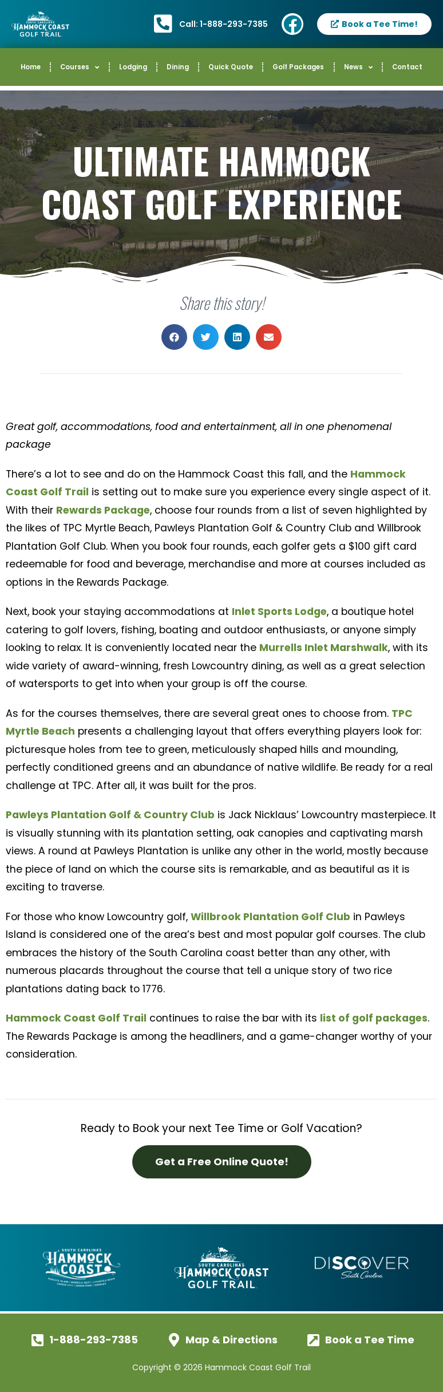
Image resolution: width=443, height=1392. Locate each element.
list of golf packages (374, 1018)
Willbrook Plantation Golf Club (270, 917)
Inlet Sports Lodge (279, 611)
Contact (407, 67)
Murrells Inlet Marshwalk (323, 647)
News (358, 67)
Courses (79, 67)
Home (31, 67)
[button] (174, 337)
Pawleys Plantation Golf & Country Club (110, 815)
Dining (178, 67)
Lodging (133, 67)
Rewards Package (103, 510)
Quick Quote (230, 67)
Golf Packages (298, 67)
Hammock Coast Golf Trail (76, 1018)
